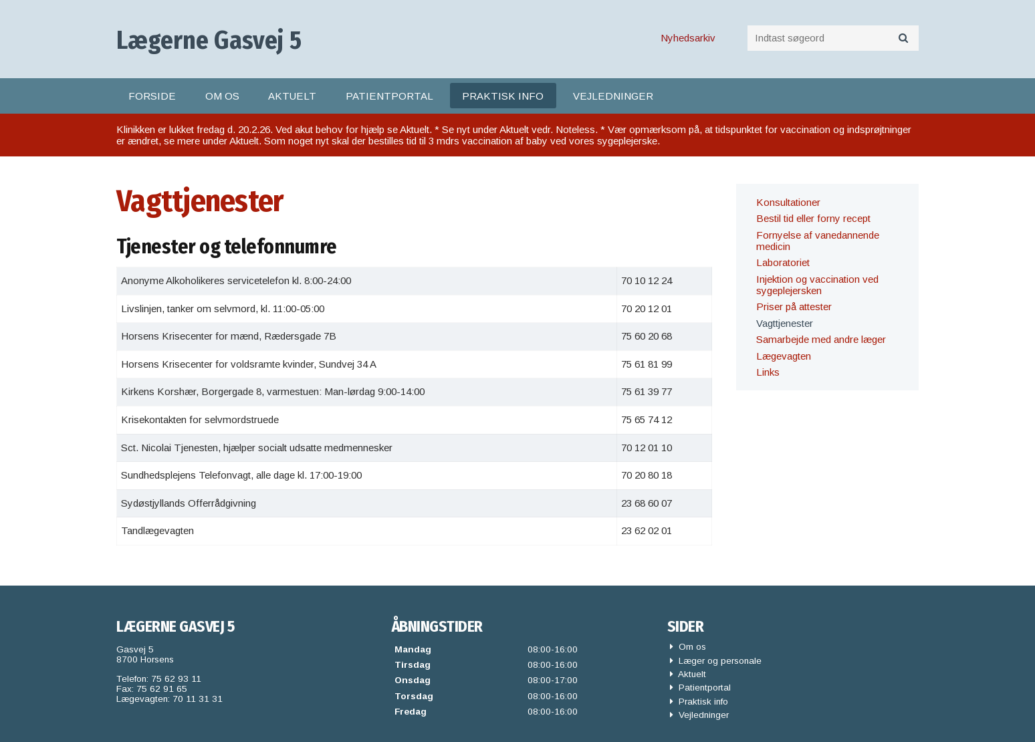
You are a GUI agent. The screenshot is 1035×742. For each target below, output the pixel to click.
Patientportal (389, 96)
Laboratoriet (783, 262)
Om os (222, 96)
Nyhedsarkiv (688, 37)
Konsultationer (788, 202)
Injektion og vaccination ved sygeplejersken (817, 284)
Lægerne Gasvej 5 (209, 40)
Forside (152, 96)
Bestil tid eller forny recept (813, 218)
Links (768, 372)
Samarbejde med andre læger (821, 339)
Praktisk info (503, 96)
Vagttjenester (784, 323)
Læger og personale (716, 661)
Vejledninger (613, 96)
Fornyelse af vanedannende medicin (817, 240)
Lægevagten (783, 356)
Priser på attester (794, 306)
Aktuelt (292, 96)
